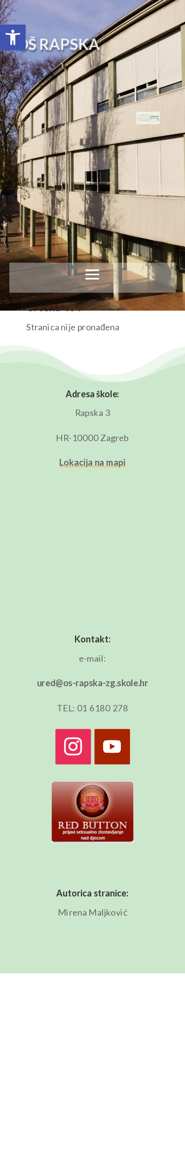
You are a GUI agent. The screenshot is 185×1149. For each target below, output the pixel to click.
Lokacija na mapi (92, 462)
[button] (13, 37)
